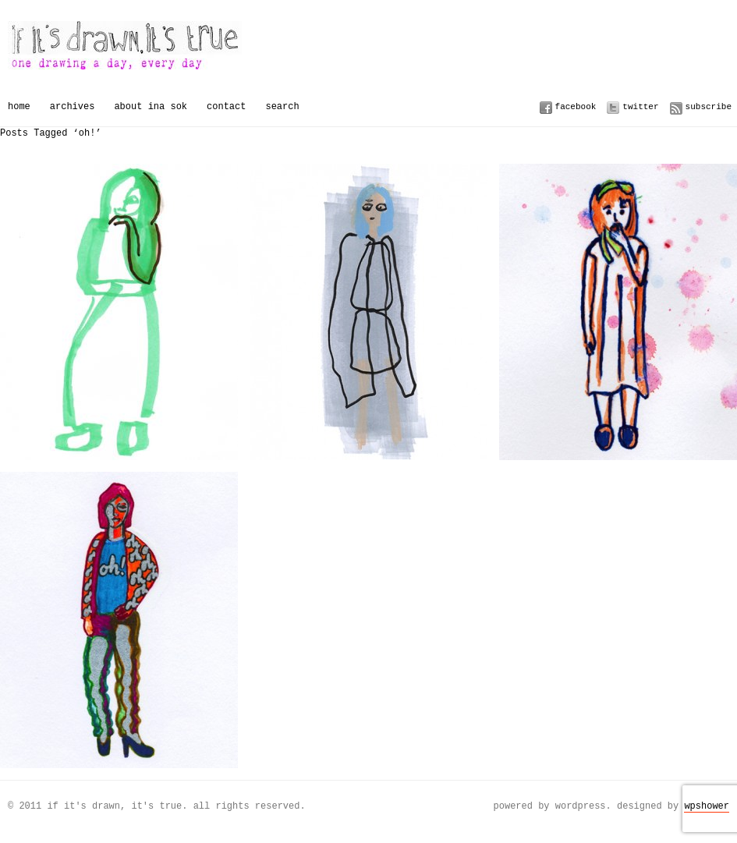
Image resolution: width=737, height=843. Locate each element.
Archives (72, 106)
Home (19, 106)
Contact (226, 106)
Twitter (640, 106)
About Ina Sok (150, 106)
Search (282, 106)
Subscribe (709, 106)
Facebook (576, 106)
